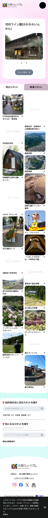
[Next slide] (31, 63)
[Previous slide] (17, 63)
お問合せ (13, 491)
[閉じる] (43, 507)
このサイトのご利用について (24, 496)
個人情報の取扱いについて (28, 491)
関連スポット (36, 96)
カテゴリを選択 (11, 439)
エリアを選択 (32, 439)
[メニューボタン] (42, 5)
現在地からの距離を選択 (15, 445)
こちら (10, 514)
